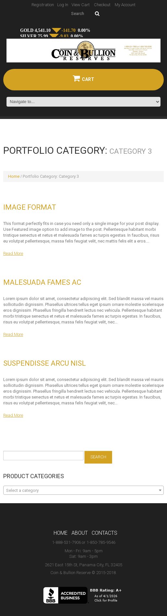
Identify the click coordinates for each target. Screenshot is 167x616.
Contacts (104, 533)
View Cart (80, 4)
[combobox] (83, 490)
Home (13, 176)
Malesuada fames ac (42, 282)
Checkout (102, 4)
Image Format (29, 207)
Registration (43, 4)
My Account (125, 4)
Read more (13, 253)
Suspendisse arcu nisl (44, 363)
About (79, 533)
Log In (62, 4)
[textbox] (83, 490)
